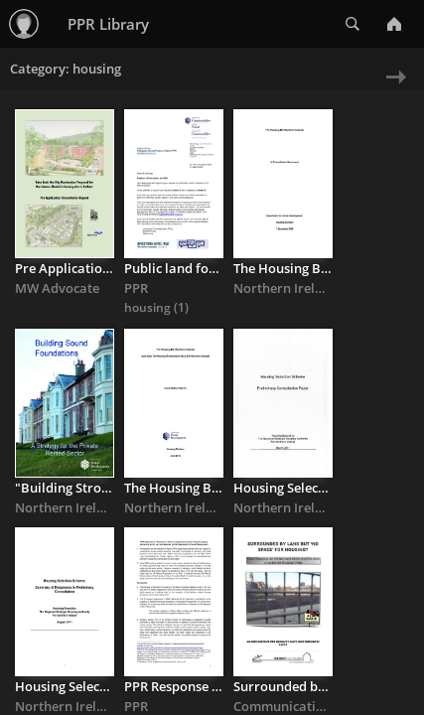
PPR (136, 288)
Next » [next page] (391, 89)
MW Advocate (57, 288)
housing (149, 307)
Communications (285, 706)
